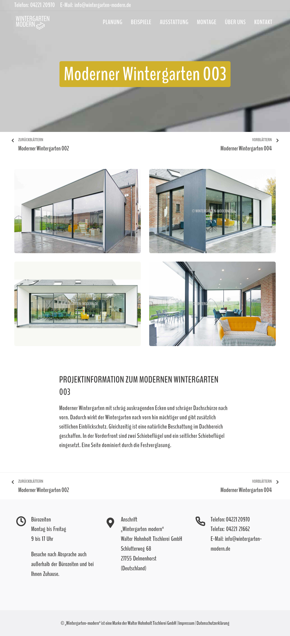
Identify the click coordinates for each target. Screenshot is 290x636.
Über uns (235, 22)
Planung (113, 22)
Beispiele (141, 22)
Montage (207, 22)
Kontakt (263, 22)
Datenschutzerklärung (213, 623)
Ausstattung (174, 22)
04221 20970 (238, 519)
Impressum (186, 623)
